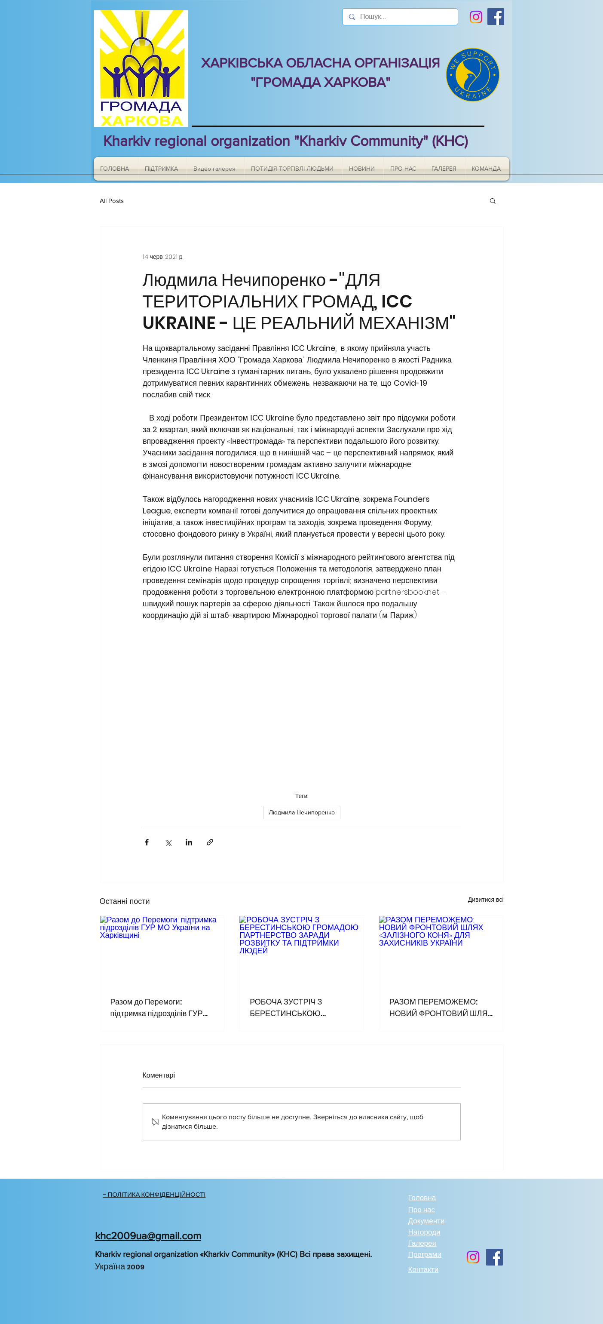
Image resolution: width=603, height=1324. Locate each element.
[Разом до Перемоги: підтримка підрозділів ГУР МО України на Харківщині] (162, 951)
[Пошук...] (400, 17)
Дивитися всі (486, 899)
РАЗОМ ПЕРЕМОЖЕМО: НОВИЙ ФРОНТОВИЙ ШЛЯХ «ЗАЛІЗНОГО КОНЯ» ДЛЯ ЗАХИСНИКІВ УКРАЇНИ (441, 1007)
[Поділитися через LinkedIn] (189, 842)
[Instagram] (476, 17)
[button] (493, 200)
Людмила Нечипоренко (302, 812)
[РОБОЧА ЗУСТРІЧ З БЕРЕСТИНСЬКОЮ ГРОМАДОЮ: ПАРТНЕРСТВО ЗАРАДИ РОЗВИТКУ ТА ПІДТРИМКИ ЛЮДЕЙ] (301, 951)
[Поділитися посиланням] (210, 842)
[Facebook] (495, 16)
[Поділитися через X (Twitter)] (168, 842)
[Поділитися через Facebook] (147, 842)
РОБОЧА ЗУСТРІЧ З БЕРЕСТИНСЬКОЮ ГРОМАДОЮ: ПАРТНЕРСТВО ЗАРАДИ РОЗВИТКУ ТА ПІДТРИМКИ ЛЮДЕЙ (299, 1007)
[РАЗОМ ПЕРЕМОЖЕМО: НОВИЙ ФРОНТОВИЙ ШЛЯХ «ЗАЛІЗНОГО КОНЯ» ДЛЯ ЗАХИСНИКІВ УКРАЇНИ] (441, 951)
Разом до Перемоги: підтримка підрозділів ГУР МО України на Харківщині (157, 1007)
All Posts (112, 200)
